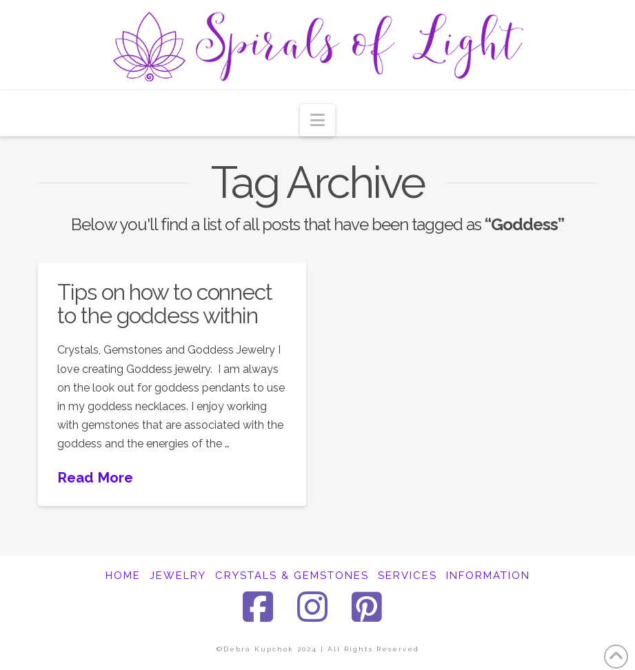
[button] (317, 120)
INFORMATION (488, 575)
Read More (95, 477)
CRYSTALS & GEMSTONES (292, 575)
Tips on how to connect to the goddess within (164, 303)
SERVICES (407, 575)
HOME (123, 575)
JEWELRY (178, 575)
